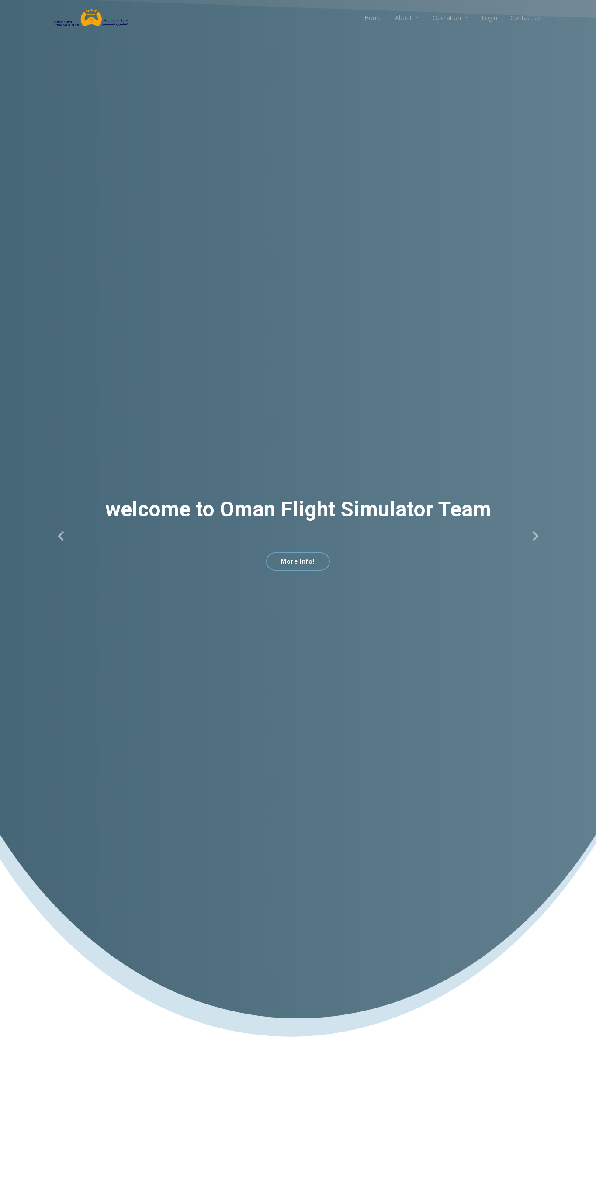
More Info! (298, 561)
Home (373, 18)
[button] (61, 536)
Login (489, 18)
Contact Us (526, 18)
